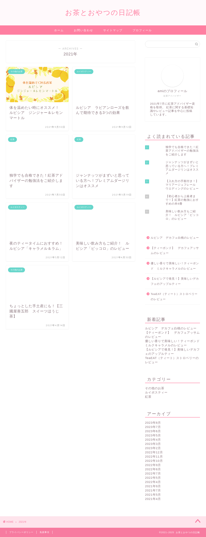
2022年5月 (153, 477)
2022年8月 (153, 469)
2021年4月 (153, 499)
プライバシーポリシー (21, 532)
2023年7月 (153, 427)
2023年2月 (153, 448)
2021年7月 (153, 490)
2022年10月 (154, 460)
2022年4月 (153, 482)
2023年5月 (153, 435)
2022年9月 (153, 465)
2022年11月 (154, 456)
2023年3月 (153, 443)
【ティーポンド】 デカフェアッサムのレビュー (175, 251)
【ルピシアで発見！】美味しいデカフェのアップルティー (175, 281)
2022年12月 (154, 452)
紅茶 (148, 396)
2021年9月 (153, 486)
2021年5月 (153, 494)
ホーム (59, 30)
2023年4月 (153, 439)
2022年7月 (153, 473)
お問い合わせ (83, 30)
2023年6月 (153, 431)
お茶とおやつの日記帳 (103, 12)
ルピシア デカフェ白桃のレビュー (175, 237)
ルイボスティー (156, 392)
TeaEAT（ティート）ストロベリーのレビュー (174, 296)
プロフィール (142, 30)
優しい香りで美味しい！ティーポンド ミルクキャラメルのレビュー (175, 266)
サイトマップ (113, 30)
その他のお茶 (154, 388)
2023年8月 (153, 422)
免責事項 (44, 532)
